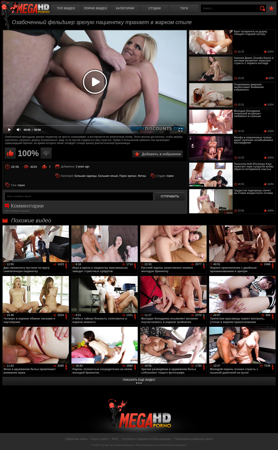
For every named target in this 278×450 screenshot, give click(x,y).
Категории (125, 8)
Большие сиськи (108, 175)
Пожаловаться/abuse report (193, 439)
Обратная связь (76, 439)
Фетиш (142, 175)
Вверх (271, 442)
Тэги (184, 8)
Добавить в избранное (161, 154)
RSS (115, 439)
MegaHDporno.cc (25, 7)
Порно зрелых (128, 175)
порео (170, 175)
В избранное (271, 9)
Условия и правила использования (146, 439)
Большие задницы (86, 175)
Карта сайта (99, 439)
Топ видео (66, 8)
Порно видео (95, 8)
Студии (154, 8)
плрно (21, 185)
